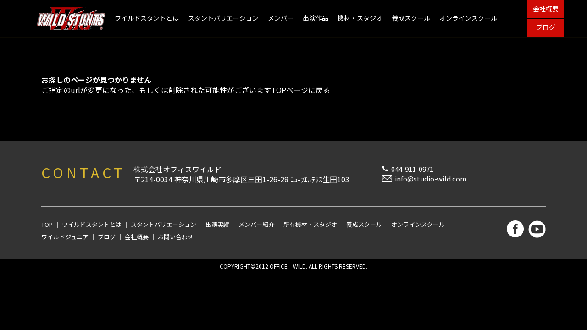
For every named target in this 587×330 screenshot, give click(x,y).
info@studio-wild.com (430, 178)
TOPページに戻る (300, 89)
